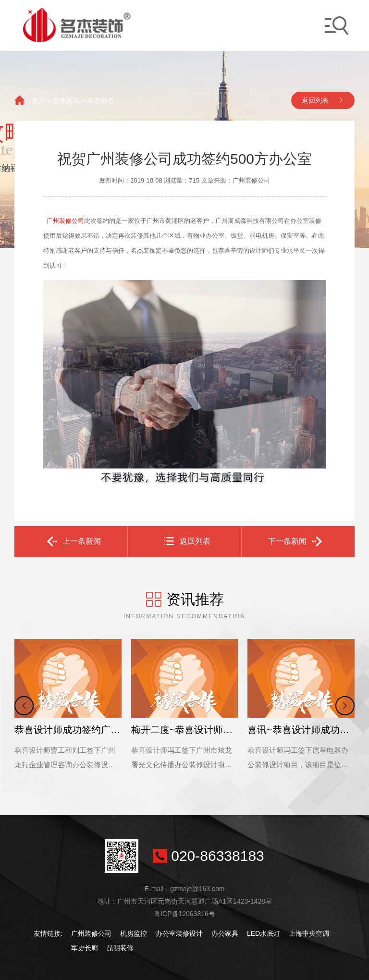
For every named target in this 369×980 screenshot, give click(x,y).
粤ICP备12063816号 (184, 914)
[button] (24, 705)
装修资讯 (65, 100)
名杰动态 (100, 100)
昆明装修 (120, 948)
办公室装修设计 (179, 933)
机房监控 (133, 933)
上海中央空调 (309, 933)
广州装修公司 (91, 933)
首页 (38, 100)
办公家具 (224, 933)
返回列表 (315, 100)
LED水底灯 (263, 933)
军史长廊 (84, 948)
